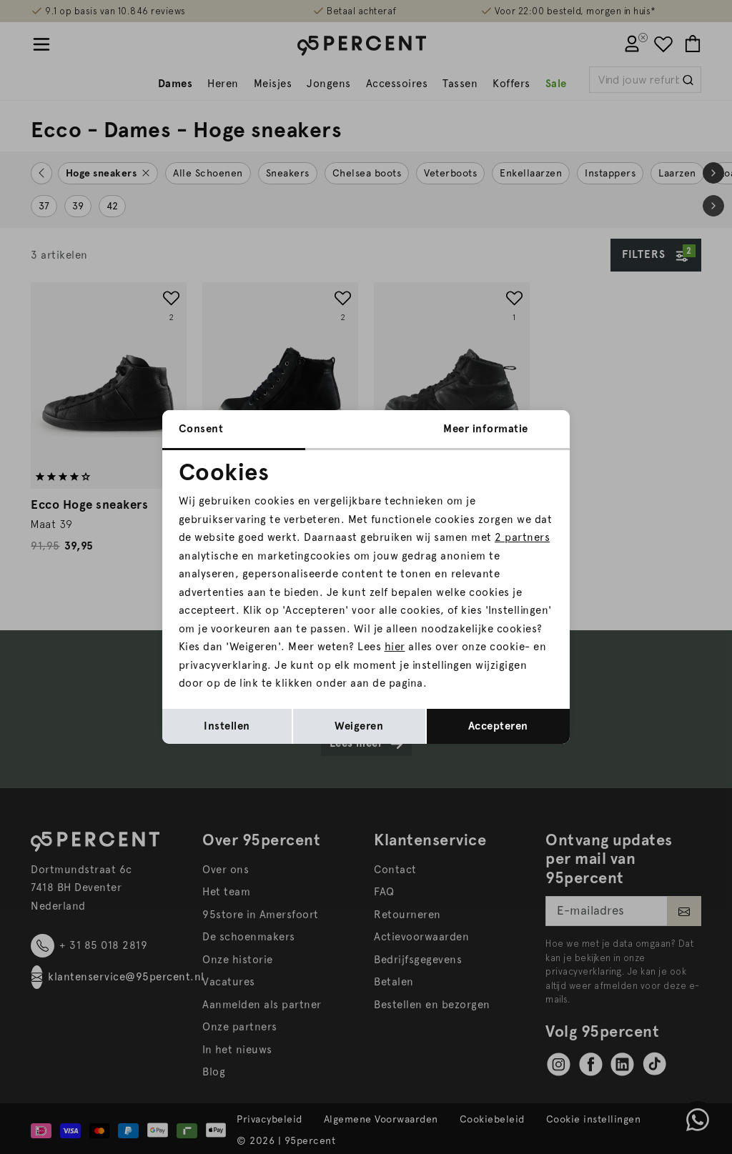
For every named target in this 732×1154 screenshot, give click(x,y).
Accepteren (498, 726)
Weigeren (359, 726)
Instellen (227, 726)
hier (395, 646)
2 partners (522, 537)
